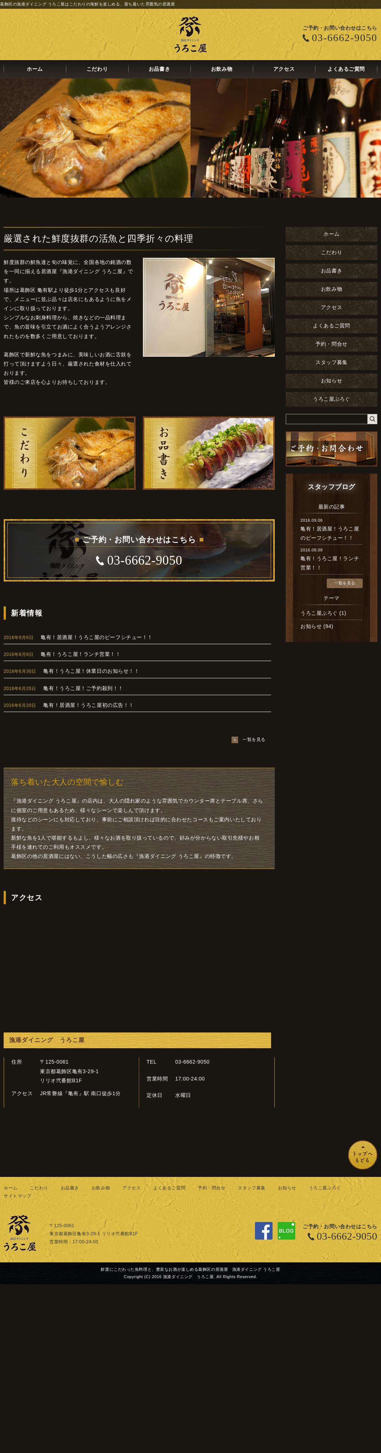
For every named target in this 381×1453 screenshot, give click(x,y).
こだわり (97, 69)
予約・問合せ (331, 344)
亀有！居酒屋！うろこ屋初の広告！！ (88, 705)
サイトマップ (17, 1196)
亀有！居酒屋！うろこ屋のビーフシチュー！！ (97, 637)
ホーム (35, 69)
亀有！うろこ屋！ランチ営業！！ (81, 654)
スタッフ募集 (331, 362)
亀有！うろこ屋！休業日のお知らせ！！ (91, 671)
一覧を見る (344, 583)
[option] (190, 138)
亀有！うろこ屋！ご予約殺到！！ (83, 688)
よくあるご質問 (346, 69)
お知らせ (331, 381)
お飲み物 (221, 69)
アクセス (284, 69)
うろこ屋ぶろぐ (331, 399)
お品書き (159, 69)
